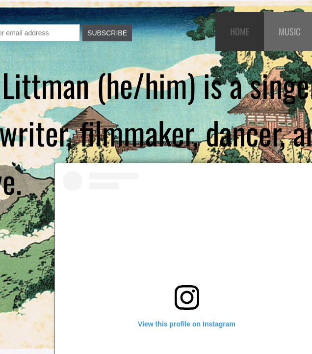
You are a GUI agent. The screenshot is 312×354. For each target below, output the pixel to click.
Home (239, 31)
